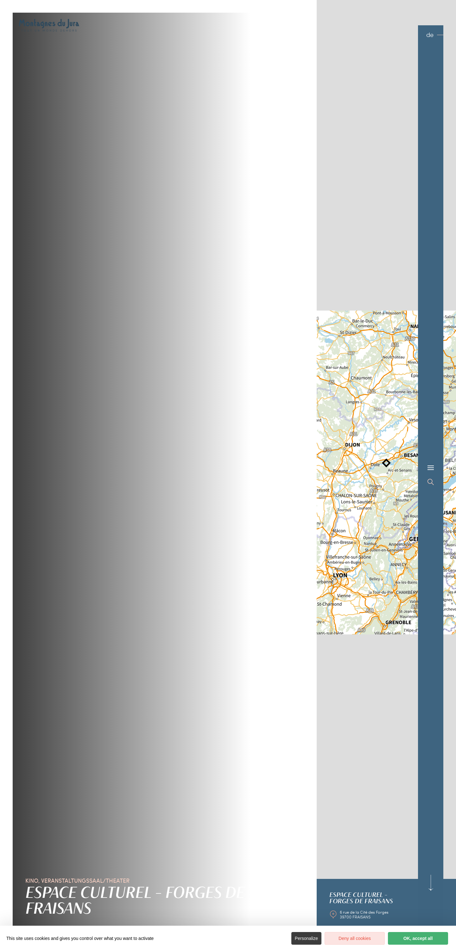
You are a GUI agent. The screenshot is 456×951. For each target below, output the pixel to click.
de (430, 35)
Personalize (306, 938)
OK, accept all (418, 938)
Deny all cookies (355, 938)
